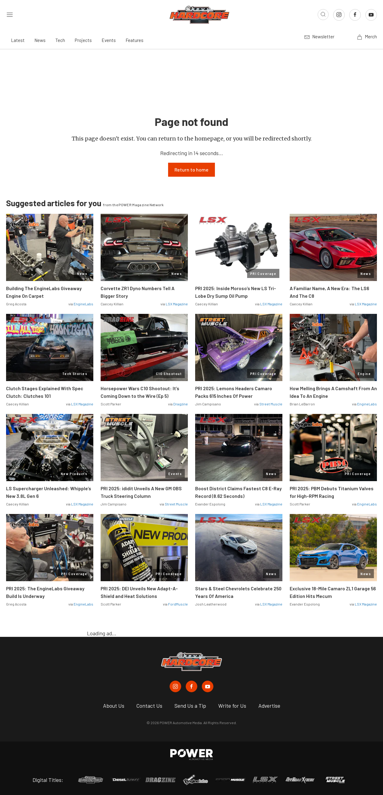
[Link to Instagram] (339, 15)
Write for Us (232, 705)
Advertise (269, 705)
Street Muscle (270, 404)
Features (134, 40)
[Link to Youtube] (371, 15)
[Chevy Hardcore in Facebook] (191, 686)
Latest (18, 40)
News (40, 40)
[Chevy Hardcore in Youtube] (207, 686)
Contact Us (149, 705)
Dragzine (180, 404)
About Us (113, 705)
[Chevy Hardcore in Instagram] (175, 686)
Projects (83, 40)
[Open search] (323, 14)
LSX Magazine (177, 304)
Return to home (191, 169)
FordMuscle (178, 604)
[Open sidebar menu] (9, 15)
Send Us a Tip (190, 705)
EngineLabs (83, 304)
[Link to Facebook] (355, 15)
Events (109, 40)
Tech (60, 40)
